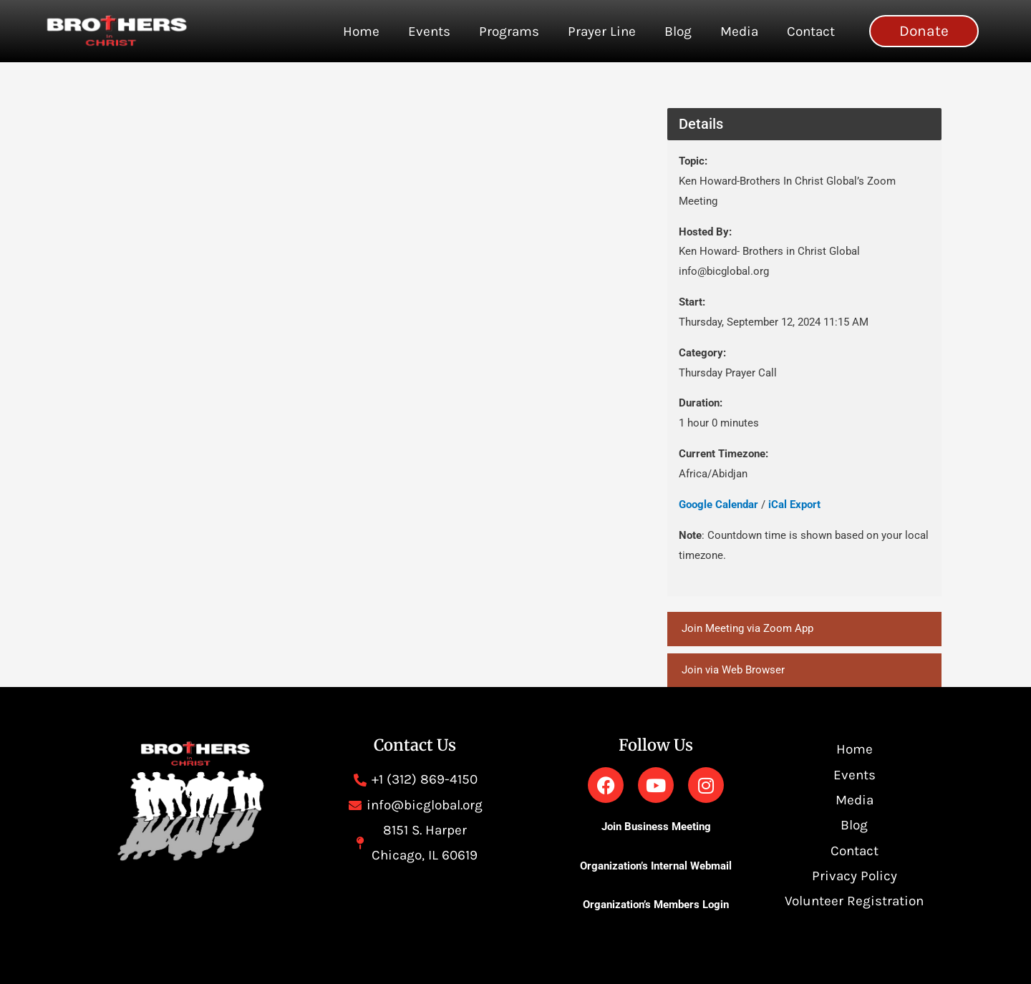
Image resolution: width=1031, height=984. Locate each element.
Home (361, 31)
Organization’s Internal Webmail (656, 865)
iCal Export (794, 504)
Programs (509, 31)
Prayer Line (602, 31)
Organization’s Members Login (656, 904)
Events (429, 31)
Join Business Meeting (656, 827)
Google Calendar (718, 504)
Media (739, 31)
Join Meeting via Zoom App (747, 628)
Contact (811, 31)
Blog (678, 31)
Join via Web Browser (733, 669)
